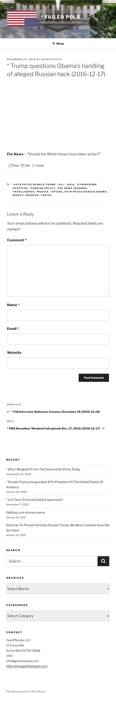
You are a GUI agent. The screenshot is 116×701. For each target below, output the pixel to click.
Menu (58, 43)
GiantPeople (51, 59)
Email (13, 329)
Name (13, 305)
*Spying (57, 191)
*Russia (42, 191)
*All (60, 184)
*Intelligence (23, 191)
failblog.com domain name (25, 512)
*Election (20, 188)
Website (14, 352)
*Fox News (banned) (72, 188)
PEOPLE (18, 195)
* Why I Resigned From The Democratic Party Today (43, 469)
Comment (17, 240)
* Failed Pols (60, 17)
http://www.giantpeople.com (26, 666)
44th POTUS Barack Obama (85, 191)
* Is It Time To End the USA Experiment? (34, 500)
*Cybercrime (87, 184)
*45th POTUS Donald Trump (34, 184)
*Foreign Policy (42, 188)
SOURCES (32, 195)
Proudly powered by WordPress (25, 691)
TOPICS (46, 195)
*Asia (70, 184)
